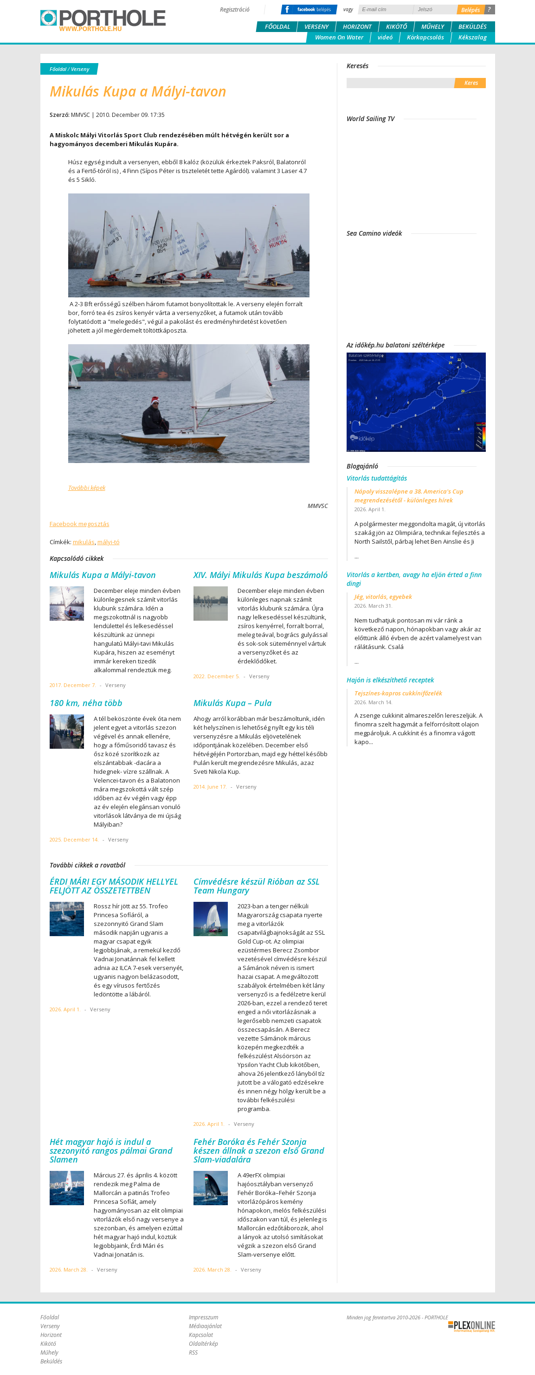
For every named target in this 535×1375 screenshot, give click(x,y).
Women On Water (339, 37)
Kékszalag (472, 37)
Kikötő (396, 26)
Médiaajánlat (205, 1326)
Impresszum (203, 1317)
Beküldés (472, 26)
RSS (193, 1352)
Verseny (316, 26)
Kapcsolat (201, 1335)
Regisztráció (235, 9)
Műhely (432, 26)
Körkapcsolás (425, 37)
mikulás (84, 542)
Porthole (103, 20)
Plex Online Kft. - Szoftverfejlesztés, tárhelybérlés (471, 1326)
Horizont (357, 26)
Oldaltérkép (203, 1344)
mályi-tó (108, 542)
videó (385, 37)
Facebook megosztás (80, 524)
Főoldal (277, 26)
